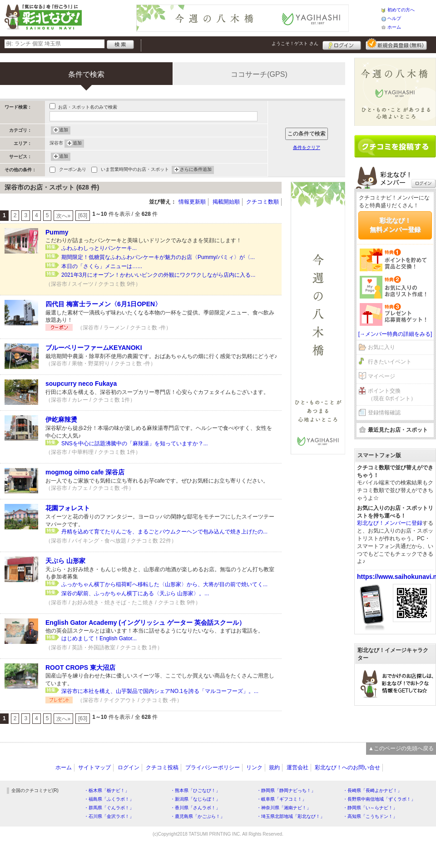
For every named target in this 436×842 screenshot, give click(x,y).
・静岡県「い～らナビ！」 (370, 807)
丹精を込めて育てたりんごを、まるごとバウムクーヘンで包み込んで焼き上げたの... (164, 531)
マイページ (381, 376)
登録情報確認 (384, 412)
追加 (63, 130)
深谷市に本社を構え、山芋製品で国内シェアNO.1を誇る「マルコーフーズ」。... (159, 691)
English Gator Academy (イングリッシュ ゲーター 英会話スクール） (145, 622)
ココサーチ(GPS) (259, 74)
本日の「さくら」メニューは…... (101, 266)
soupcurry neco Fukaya (81, 383)
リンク (254, 767)
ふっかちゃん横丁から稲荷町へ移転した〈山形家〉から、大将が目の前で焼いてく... (164, 584)
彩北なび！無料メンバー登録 (395, 225)
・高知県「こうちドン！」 (370, 816)
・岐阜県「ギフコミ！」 (282, 799)
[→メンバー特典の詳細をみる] (395, 334)
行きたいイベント (389, 362)
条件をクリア (306, 147)
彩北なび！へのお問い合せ (347, 767)
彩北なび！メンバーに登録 (389, 523)
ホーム (394, 27)
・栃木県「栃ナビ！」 (106, 790)
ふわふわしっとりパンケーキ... (99, 248)
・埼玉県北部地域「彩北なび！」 (291, 816)
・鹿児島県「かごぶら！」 (197, 816)
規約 (274, 767)
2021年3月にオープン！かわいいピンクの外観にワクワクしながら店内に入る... (158, 275)
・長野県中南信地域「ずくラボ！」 (379, 799)
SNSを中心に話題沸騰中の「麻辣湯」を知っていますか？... (134, 443)
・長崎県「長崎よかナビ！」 (372, 790)
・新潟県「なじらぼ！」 (195, 799)
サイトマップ (94, 767)
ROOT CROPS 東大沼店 (80, 667)
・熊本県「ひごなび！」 (195, 790)
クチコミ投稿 (162, 767)
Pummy (57, 232)
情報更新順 (192, 202)
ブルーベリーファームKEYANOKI (93, 347)
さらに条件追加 (196, 170)
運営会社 (297, 767)
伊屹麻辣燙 (61, 419)
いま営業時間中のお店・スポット (135, 170)
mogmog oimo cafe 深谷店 (84, 472)
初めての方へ (401, 9)
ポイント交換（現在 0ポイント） (392, 395)
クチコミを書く (395, 146)
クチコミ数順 (262, 202)
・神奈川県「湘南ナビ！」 (284, 807)
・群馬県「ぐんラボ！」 (109, 807)
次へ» (63, 216)
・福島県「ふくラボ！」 (109, 799)
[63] (82, 215)
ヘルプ (394, 18)
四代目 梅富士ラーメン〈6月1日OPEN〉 (103, 304)
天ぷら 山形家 (65, 560)
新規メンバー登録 (396, 44)
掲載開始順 (226, 202)
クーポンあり (72, 170)
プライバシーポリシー (212, 767)
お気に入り (381, 347)
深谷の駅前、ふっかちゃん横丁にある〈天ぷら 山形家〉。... (135, 593)
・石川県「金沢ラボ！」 (109, 816)
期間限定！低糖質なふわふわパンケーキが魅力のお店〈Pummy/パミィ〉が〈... (158, 257)
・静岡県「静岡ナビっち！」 (286, 790)
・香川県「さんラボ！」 (195, 807)
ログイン (341, 44)
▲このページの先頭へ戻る (401, 748)
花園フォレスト (67, 508)
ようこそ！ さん (295, 43)
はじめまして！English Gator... (99, 638)
